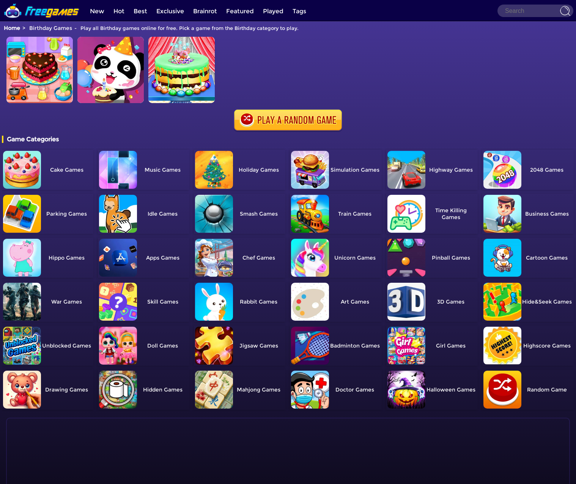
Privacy (297, 475)
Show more (37, 457)
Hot (118, 11)
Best (140, 11)
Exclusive (170, 11)
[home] (41, 3)
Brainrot (205, 11)
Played (273, 11)
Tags (299, 11)
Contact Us (258, 475)
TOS (280, 475)
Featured (240, 11)
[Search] (535, 11)
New (97, 11)
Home (12, 28)
